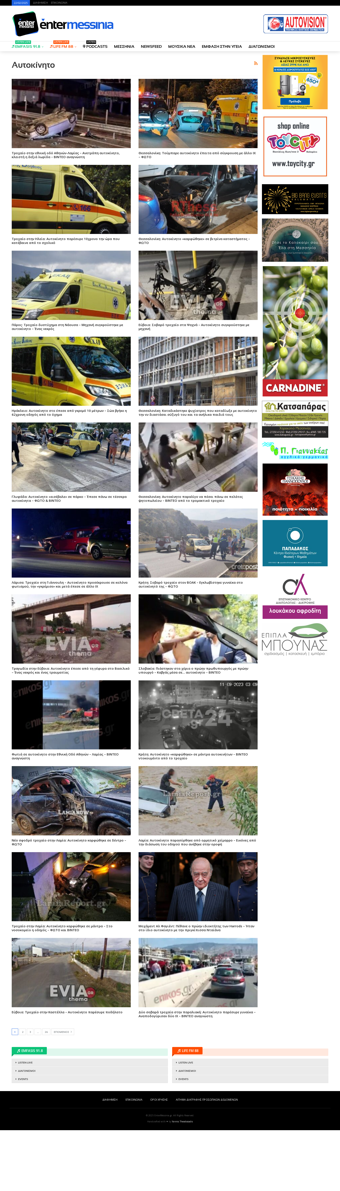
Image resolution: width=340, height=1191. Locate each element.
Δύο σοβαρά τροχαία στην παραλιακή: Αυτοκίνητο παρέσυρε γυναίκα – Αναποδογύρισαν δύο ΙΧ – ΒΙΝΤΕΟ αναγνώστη (197, 1014)
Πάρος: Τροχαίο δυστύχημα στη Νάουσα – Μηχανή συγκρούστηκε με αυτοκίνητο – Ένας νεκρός (67, 327)
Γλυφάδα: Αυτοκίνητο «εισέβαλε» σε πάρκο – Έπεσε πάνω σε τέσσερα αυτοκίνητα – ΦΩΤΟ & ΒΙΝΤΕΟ (69, 498)
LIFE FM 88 (61, 45)
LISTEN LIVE (25, 1062)
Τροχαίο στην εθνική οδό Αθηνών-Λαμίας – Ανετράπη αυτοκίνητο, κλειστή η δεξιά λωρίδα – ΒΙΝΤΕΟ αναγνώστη (66, 155)
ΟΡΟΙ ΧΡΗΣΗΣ (159, 1100)
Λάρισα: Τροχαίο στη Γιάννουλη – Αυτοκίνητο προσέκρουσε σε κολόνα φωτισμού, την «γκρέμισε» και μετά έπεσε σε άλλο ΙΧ (70, 584)
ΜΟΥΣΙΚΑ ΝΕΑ (181, 46)
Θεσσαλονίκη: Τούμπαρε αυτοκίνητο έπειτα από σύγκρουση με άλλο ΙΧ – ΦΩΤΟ (197, 155)
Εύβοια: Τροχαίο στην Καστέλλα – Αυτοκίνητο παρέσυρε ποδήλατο (67, 1012)
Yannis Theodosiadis (182, 1121)
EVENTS (23, 1079)
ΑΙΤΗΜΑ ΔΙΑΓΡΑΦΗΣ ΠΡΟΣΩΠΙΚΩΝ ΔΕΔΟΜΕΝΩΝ (207, 1100)
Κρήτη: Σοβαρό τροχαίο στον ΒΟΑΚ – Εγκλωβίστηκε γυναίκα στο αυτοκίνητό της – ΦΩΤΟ (191, 584)
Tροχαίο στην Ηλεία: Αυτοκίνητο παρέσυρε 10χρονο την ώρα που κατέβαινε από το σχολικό (66, 241)
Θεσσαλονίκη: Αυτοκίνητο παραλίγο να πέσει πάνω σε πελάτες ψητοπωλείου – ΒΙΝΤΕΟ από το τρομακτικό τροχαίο (191, 498)
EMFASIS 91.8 (26, 45)
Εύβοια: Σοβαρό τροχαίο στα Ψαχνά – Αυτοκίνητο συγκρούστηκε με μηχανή (194, 327)
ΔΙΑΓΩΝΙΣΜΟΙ (261, 46)
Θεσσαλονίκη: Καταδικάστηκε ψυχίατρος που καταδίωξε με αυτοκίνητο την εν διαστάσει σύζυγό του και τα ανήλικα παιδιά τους (198, 412)
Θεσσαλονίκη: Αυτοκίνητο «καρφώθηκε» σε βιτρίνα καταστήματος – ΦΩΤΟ (194, 241)
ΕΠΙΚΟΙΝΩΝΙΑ (59, 3)
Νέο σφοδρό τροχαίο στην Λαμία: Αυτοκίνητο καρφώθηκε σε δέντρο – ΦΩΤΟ (69, 842)
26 (46, 1032)
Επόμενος (63, 1032)
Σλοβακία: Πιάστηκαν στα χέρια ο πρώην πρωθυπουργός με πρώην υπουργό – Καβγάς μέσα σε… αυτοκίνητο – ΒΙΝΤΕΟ (193, 670)
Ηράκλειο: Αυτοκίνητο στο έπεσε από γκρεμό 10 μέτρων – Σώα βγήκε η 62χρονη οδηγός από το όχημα (69, 412)
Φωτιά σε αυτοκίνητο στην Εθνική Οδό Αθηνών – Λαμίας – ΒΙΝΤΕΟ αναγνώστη (65, 756)
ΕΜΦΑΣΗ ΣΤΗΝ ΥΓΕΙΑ (222, 46)
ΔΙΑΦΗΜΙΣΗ (40, 3)
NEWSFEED (151, 46)
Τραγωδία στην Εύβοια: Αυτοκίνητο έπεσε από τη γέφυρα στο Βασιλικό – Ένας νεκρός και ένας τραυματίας (71, 670)
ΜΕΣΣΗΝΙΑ (124, 46)
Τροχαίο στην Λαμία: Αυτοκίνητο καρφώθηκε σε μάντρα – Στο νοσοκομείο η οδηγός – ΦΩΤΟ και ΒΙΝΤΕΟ (62, 928)
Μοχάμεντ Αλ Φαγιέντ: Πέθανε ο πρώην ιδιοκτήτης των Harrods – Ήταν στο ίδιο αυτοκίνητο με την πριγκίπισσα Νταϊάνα (196, 928)
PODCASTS (95, 45)
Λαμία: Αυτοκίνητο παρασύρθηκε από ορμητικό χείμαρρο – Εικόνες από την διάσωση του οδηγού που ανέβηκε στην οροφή (197, 842)
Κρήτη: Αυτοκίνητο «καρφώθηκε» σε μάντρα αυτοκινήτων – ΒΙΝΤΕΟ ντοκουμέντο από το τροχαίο (193, 756)
